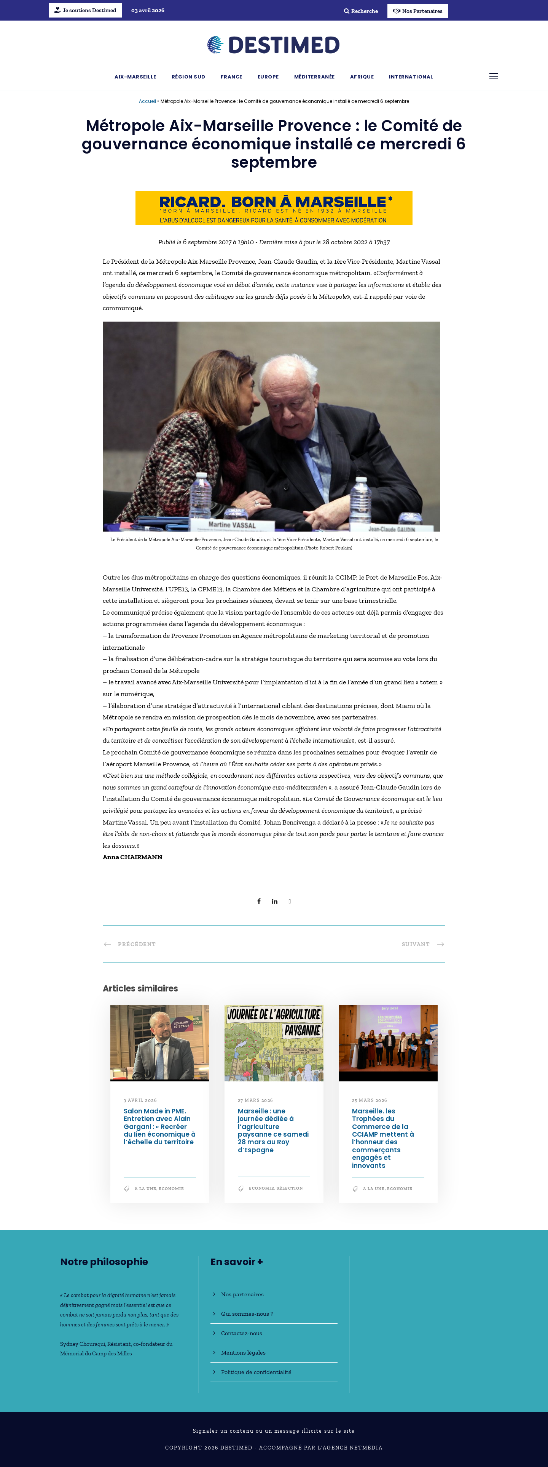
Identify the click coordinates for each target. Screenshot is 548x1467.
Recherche (361, 11)
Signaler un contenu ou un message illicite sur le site (274, 1431)
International (411, 76)
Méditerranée (314, 76)
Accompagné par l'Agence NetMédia (321, 1448)
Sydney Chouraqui (82, 1343)
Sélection (290, 1188)
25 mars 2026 (369, 1100)
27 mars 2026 (255, 1100)
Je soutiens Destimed (85, 10)
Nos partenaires (242, 1294)
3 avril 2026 (140, 1100)
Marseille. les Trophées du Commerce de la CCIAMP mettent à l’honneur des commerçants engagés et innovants (383, 1138)
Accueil (147, 101)
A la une (145, 1188)
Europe (268, 76)
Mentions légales (243, 1352)
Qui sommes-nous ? (247, 1313)
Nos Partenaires (418, 11)
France (231, 76)
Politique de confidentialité (256, 1372)
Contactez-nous (241, 1333)
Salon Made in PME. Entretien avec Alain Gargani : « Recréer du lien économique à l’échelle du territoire (160, 1127)
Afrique (362, 76)
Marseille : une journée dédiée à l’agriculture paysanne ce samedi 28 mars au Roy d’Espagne (274, 1131)
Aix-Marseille (135, 76)
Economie (171, 1188)
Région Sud (189, 76)
